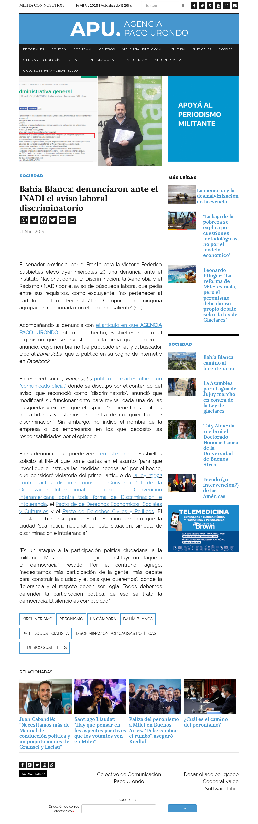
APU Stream (137, 60)
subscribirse (33, 773)
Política (58, 49)
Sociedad (31, 175)
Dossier (226, 49)
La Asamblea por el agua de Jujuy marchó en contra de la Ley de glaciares (219, 397)
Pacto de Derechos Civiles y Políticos (108, 511)
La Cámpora (103, 619)
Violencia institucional (142, 49)
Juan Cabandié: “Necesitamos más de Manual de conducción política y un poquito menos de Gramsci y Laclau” (44, 733)
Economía (82, 49)
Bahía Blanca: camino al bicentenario (219, 363)
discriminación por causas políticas (116, 633)
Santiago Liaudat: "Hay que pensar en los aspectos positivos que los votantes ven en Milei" (100, 730)
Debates (75, 60)
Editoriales (33, 49)
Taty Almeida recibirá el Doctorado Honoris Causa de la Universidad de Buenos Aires (220, 445)
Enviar (182, 808)
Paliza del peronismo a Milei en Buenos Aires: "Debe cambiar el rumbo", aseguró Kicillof (154, 730)
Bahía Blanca (138, 619)
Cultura (178, 49)
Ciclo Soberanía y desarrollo (50, 70)
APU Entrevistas (169, 60)
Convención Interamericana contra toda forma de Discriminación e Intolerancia (90, 497)
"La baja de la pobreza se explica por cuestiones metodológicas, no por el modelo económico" (221, 235)
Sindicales (202, 49)
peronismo (71, 619)
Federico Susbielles (44, 647)
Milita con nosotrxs (42, 5)
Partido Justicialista (45, 633)
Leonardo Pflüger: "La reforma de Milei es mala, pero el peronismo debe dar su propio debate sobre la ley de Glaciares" (220, 295)
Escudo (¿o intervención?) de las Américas (221, 487)
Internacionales (104, 60)
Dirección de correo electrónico (64, 809)
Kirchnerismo (37, 619)
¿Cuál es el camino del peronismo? (206, 722)
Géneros (107, 49)
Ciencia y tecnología (41, 60)
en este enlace (117, 454)
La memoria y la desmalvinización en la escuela (218, 196)
